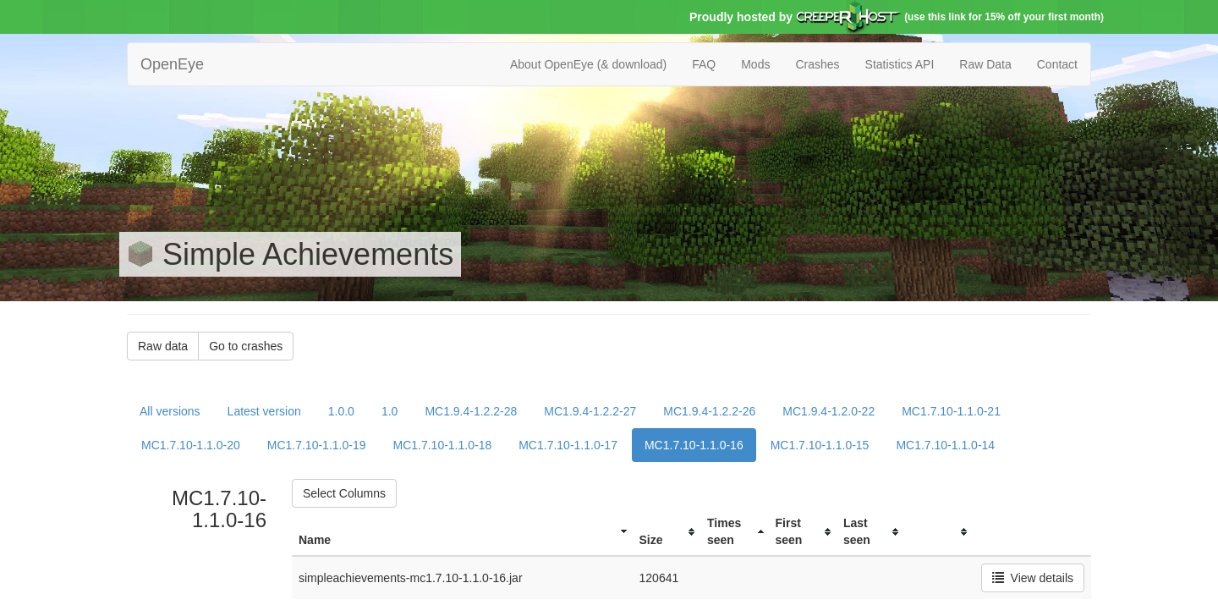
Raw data (163, 346)
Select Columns (344, 493)
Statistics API (900, 64)
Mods (755, 64)
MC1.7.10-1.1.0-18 (441, 445)
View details (1032, 578)
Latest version (264, 411)
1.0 (389, 411)
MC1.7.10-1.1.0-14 (945, 445)
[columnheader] (462, 532)
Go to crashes (246, 346)
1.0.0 (341, 411)
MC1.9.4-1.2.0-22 (828, 411)
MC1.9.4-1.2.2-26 (709, 411)
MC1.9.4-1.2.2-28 (471, 411)
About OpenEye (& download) (588, 64)
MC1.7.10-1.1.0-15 (820, 445)
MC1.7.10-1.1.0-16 (694, 445)
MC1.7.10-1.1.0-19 (316, 445)
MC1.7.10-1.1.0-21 (951, 411)
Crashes (817, 64)
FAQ (704, 64)
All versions (170, 411)
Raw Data (985, 64)
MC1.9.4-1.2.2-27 (590, 411)
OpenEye (172, 64)
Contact (1057, 64)
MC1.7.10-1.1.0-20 (190, 445)
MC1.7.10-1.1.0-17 (567, 445)
